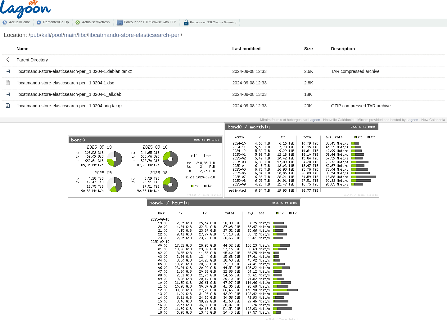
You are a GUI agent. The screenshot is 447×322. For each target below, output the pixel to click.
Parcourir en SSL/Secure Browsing (212, 22)
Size (308, 48)
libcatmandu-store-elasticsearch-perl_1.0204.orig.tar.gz (69, 105)
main (70, 35)
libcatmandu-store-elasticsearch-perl (134, 35)
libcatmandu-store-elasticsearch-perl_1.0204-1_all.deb (68, 94)
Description (343, 48)
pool (57, 35)
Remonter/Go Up (56, 22)
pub (35, 35)
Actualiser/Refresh (96, 22)
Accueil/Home (19, 22)
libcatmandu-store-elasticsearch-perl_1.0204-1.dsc (65, 82)
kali (45, 35)
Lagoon (314, 120)
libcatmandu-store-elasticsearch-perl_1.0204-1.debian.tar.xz (74, 71)
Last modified (246, 48)
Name (22, 48)
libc (82, 35)
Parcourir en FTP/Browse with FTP (149, 22)
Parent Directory (32, 59)
